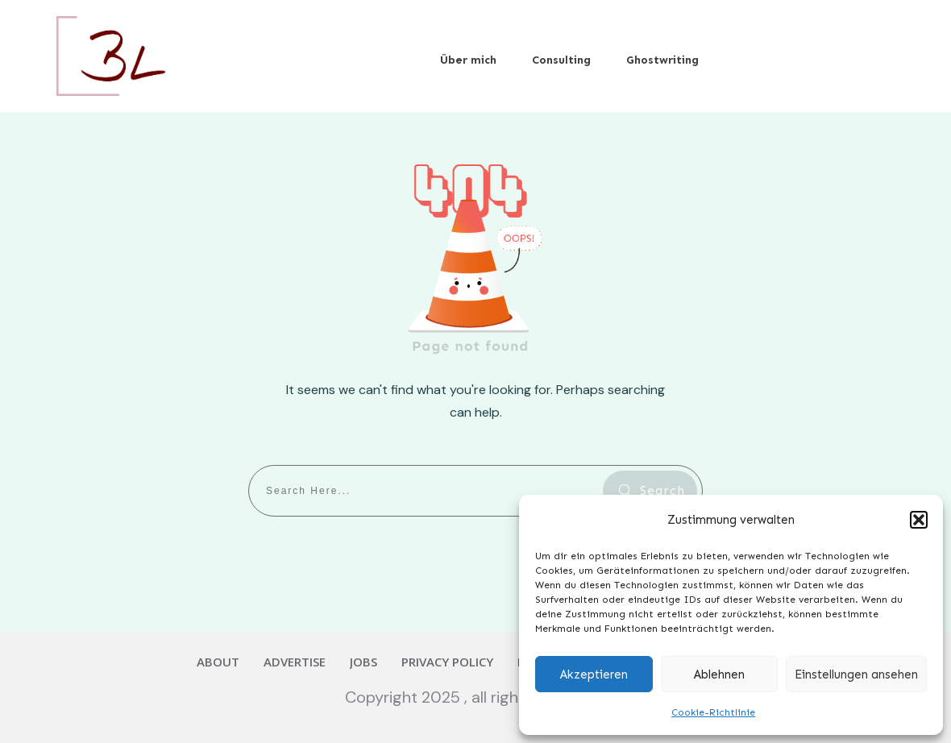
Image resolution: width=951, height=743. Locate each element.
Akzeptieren (594, 674)
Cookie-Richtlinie (713, 712)
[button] (919, 520)
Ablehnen (719, 674)
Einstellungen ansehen (856, 674)
